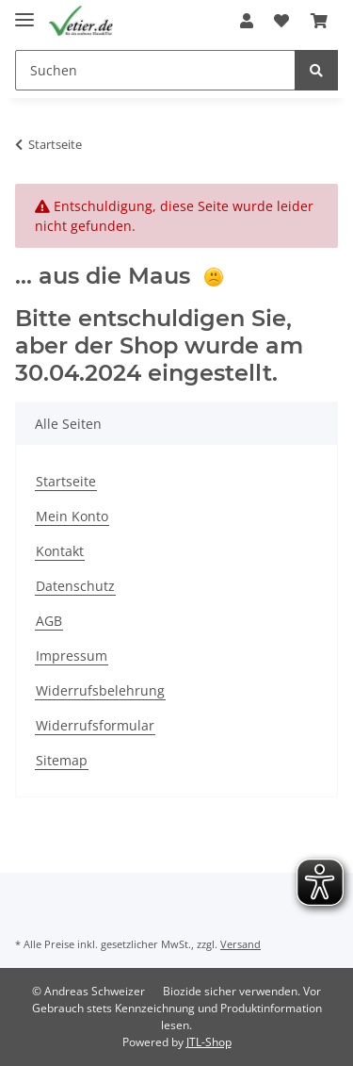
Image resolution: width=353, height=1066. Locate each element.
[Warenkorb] (319, 21)
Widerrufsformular (95, 725)
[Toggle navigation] (24, 12)
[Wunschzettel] (281, 21)
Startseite (66, 481)
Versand (240, 944)
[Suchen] (155, 70)
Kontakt (60, 551)
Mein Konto (72, 516)
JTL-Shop (209, 1042)
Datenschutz (75, 586)
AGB (49, 621)
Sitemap (62, 760)
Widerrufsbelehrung (100, 690)
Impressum (71, 655)
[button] (247, 21)
